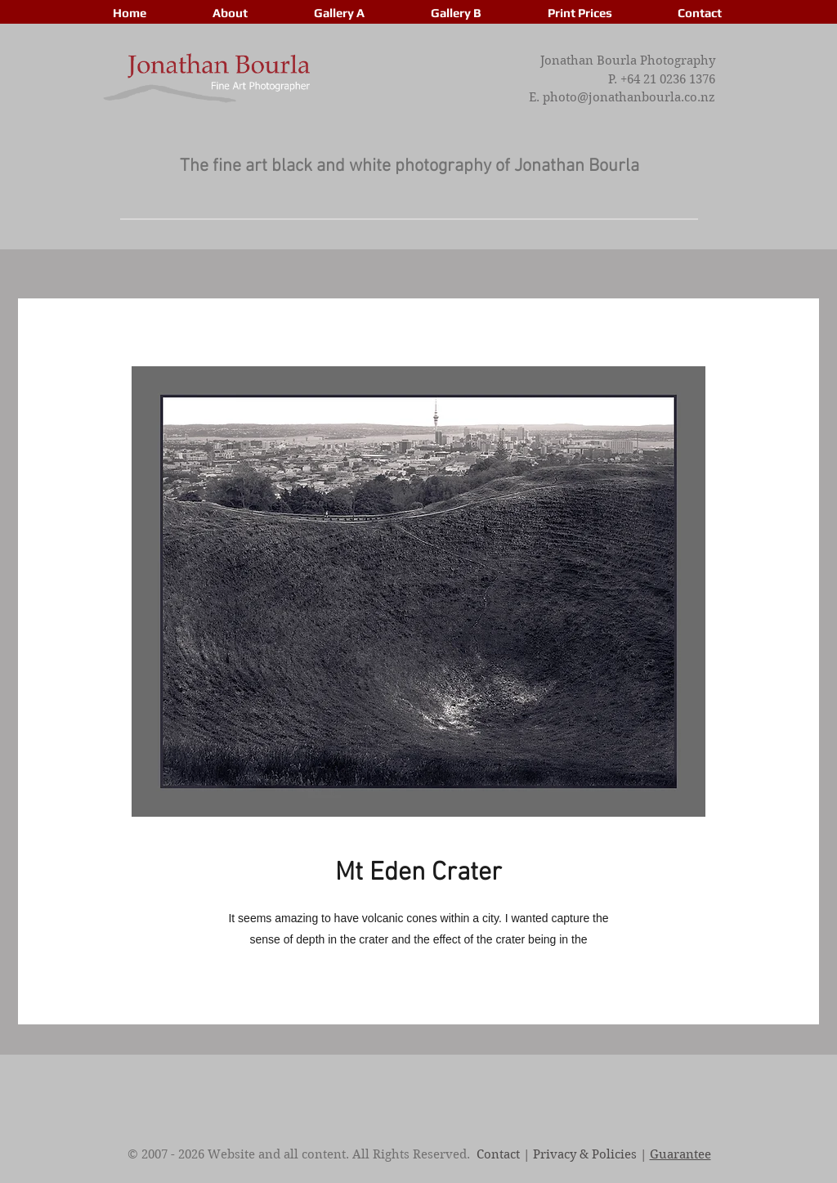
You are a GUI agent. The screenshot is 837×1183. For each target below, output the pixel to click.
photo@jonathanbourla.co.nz (629, 97)
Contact (498, 1154)
